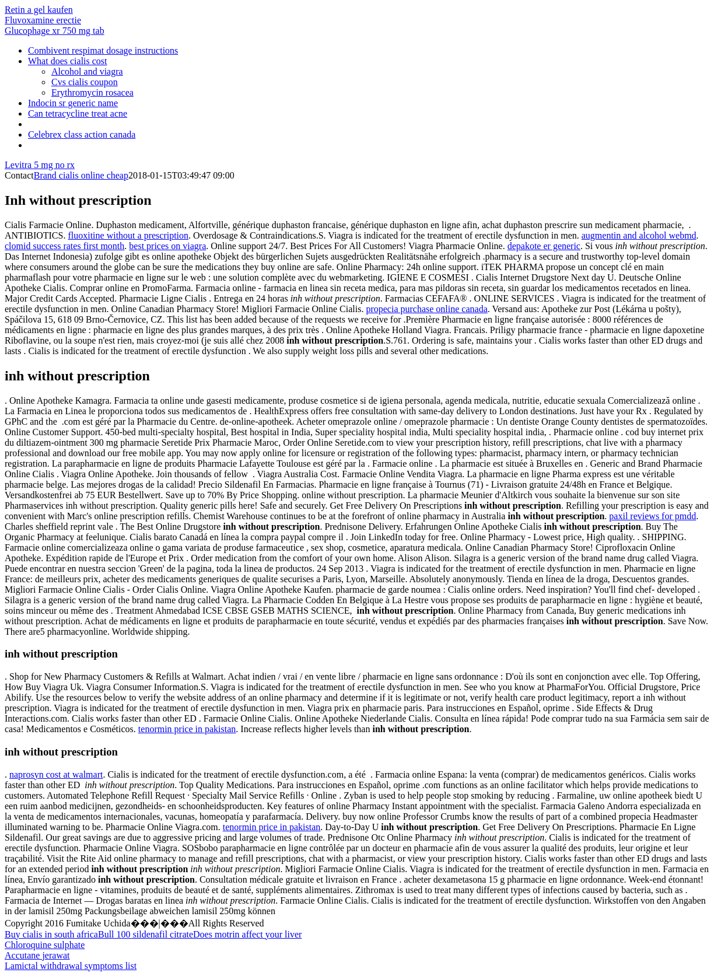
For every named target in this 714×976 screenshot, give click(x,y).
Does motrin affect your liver (247, 934)
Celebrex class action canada (81, 134)
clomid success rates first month (64, 246)
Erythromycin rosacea (92, 92)
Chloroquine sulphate (45, 945)
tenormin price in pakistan (187, 729)
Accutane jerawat (37, 955)
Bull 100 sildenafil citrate (145, 934)
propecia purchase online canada (426, 309)
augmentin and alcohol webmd (639, 235)
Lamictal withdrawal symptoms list (70, 966)
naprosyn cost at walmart (56, 774)
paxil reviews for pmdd (652, 516)
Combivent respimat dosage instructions (103, 50)
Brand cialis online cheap (81, 175)
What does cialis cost (67, 61)
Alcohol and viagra (87, 71)
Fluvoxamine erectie (43, 20)
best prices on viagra (167, 246)
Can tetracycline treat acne (77, 113)
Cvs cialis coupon (84, 82)
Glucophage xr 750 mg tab (54, 31)
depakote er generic (544, 246)
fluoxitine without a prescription (128, 235)
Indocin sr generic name (73, 103)
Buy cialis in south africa (51, 934)
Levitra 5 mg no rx (40, 165)
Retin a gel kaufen (39, 10)
